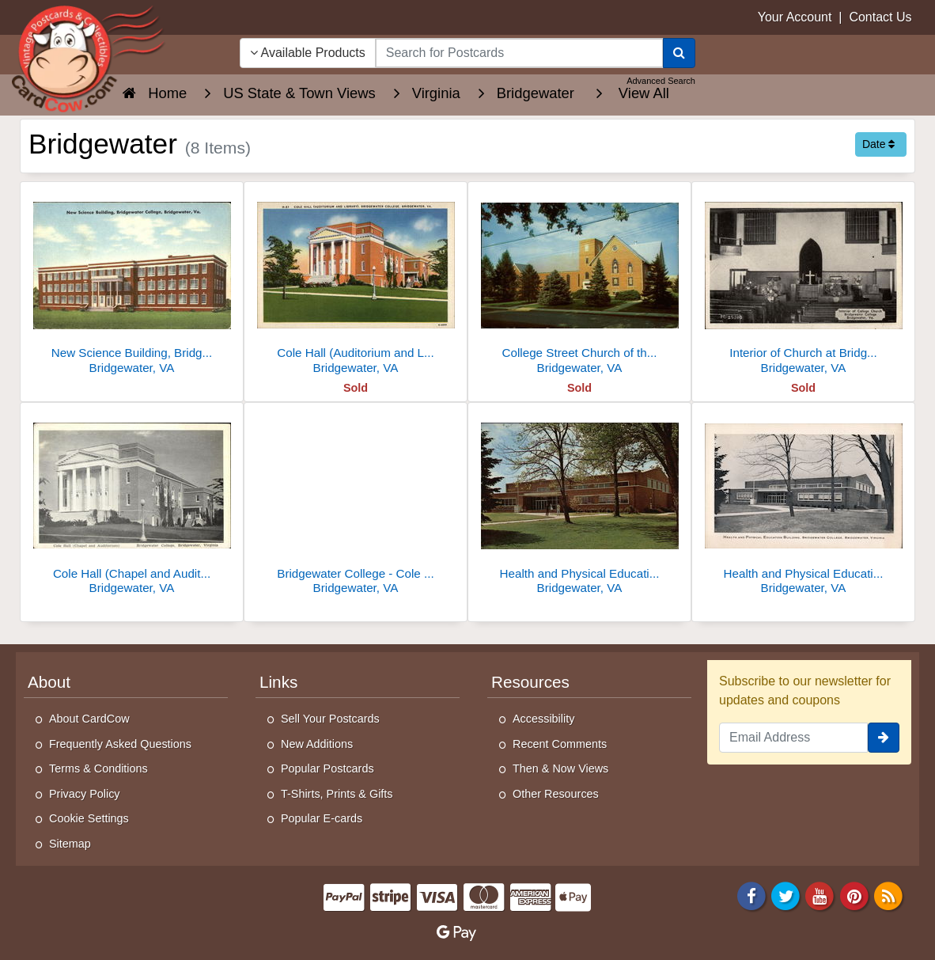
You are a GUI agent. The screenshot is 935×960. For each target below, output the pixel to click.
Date (878, 144)
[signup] (883, 738)
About (49, 682)
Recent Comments (560, 744)
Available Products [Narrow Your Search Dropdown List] (307, 52)
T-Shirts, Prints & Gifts (337, 793)
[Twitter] (785, 895)
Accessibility (543, 718)
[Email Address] (793, 738)
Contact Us (880, 17)
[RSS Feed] (888, 895)
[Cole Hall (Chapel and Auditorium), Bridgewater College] (132, 503)
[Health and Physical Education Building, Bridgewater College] (579, 503)
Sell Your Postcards (330, 718)
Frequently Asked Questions (120, 744)
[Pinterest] (854, 895)
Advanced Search (660, 80)
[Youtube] (820, 895)
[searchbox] (519, 53)
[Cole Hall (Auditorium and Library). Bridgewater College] (355, 282)
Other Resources (556, 793)
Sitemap (70, 843)
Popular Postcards (327, 768)
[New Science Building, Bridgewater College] (132, 282)
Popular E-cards (321, 818)
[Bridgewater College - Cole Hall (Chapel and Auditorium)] (355, 503)
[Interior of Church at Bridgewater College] (803, 282)
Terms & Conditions (98, 768)
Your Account (795, 17)
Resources (530, 682)
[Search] (679, 53)
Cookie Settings (89, 818)
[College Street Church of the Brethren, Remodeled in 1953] (579, 282)
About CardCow (89, 718)
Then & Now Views (560, 768)
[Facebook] (751, 895)
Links (278, 682)
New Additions (317, 744)
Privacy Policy (84, 793)
